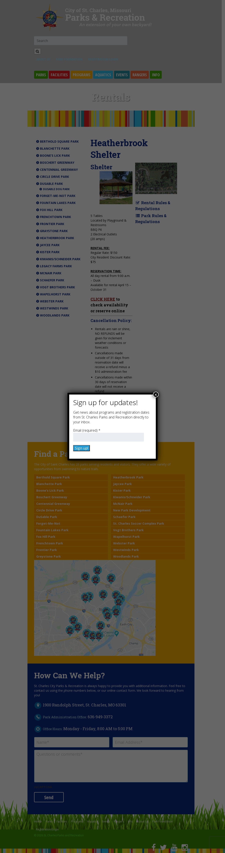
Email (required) (86, 430)
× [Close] (155, 394)
